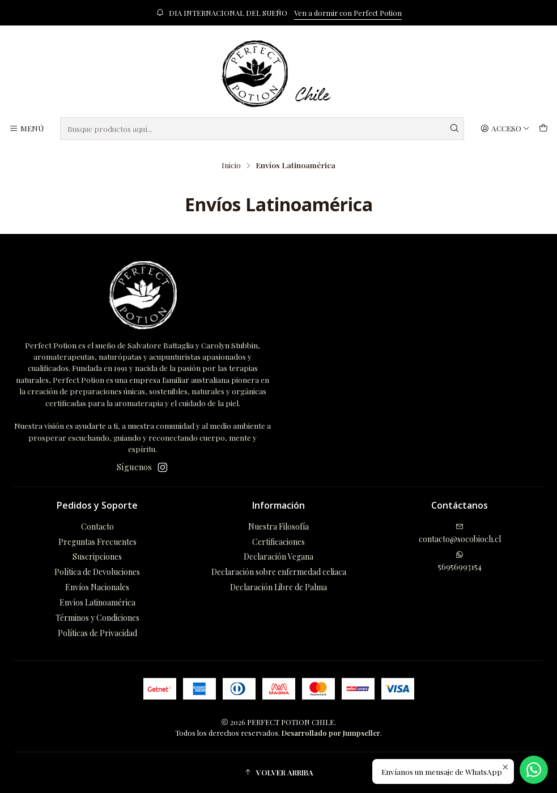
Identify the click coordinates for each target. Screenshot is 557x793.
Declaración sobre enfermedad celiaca (278, 571)
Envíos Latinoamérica (97, 602)
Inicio (231, 165)
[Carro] (543, 129)
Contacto (97, 526)
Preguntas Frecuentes (97, 541)
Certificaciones (278, 541)
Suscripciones (97, 556)
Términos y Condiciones (97, 617)
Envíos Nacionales (97, 587)
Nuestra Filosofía (278, 526)
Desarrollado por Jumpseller (331, 732)
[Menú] (26, 129)
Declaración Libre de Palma (278, 587)
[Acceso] (505, 129)
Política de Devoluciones (97, 571)
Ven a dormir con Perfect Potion (348, 13)
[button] (278, 772)
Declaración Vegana (278, 556)
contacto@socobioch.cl (460, 533)
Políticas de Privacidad (97, 633)
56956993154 (460, 561)
